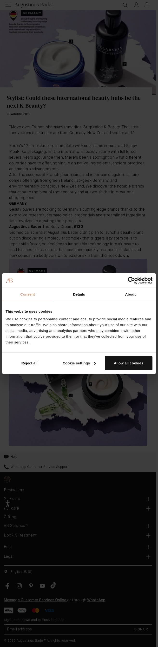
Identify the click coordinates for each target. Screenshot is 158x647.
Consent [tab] (27, 294)
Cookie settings (79, 363)
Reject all (29, 363)
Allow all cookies (129, 363)
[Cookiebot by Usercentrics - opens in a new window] (131, 280)
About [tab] (130, 294)
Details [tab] (79, 294)
